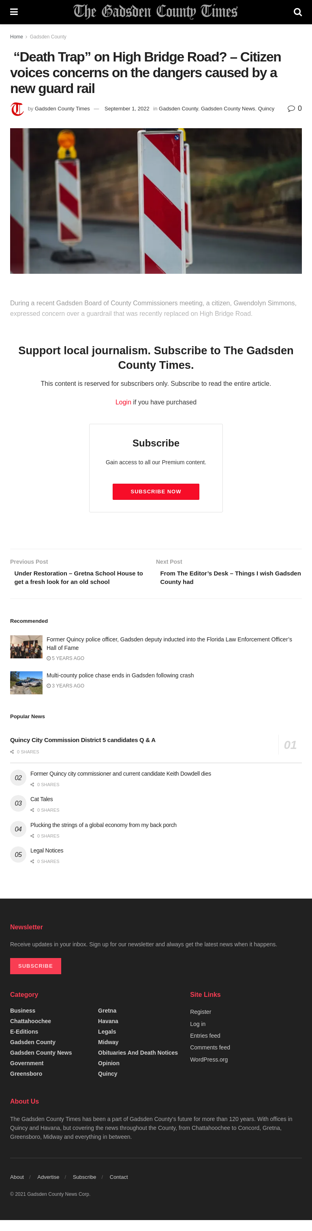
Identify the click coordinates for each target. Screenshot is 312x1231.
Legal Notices (46, 861)
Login (123, 402)
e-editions (24, 1042)
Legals (107, 1042)
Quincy (266, 109)
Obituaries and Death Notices (138, 1063)
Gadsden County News (228, 109)
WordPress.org (209, 1070)
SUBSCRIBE (35, 977)
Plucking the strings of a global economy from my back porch (103, 836)
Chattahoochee (30, 1032)
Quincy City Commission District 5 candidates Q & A (83, 750)
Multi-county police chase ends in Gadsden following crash (120, 686)
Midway (108, 1053)
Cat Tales (41, 810)
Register (200, 1022)
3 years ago (65, 697)
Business (22, 1021)
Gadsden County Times (62, 109)
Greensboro (26, 1084)
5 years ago (65, 669)
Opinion (109, 1074)
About (17, 1188)
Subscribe (84, 1188)
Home (16, 37)
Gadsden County (48, 37)
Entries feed (205, 1046)
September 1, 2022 (127, 109)
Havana (108, 1032)
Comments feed (210, 1058)
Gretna (107, 1021)
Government (26, 1074)
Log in (197, 1035)
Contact (119, 1188)
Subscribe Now (156, 492)
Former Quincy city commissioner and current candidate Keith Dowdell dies (120, 784)
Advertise (48, 1188)
